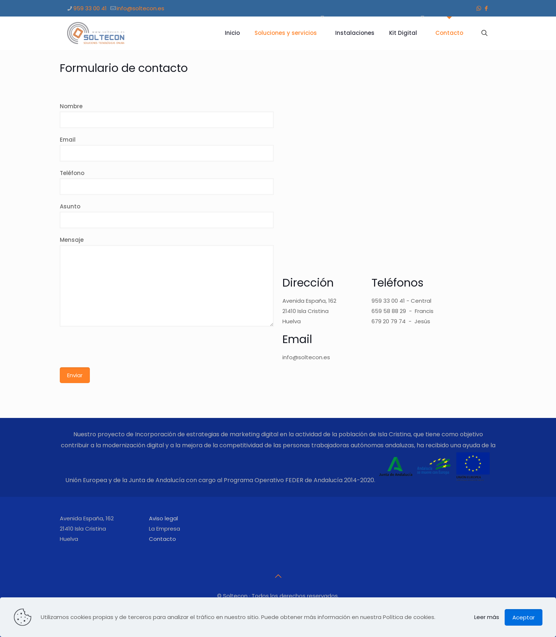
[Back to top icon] (278, 576)
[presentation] (115, 349)
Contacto (162, 539)
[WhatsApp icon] (479, 8)
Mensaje (167, 281)
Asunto (167, 215)
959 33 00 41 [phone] (90, 8)
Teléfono (167, 182)
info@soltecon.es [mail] (140, 8)
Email (167, 148)
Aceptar (523, 617)
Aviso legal (163, 518)
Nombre (167, 115)
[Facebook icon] (486, 8)
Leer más (486, 617)
